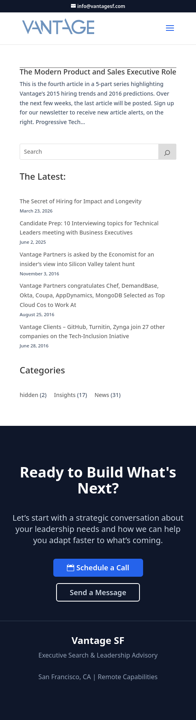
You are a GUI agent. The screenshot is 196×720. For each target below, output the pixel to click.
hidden (29, 395)
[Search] (167, 152)
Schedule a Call (103, 567)
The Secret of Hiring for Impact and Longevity (80, 201)
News (102, 395)
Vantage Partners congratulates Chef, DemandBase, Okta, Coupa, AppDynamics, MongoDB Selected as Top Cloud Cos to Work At (92, 295)
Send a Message (98, 592)
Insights (65, 395)
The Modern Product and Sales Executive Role (98, 71)
